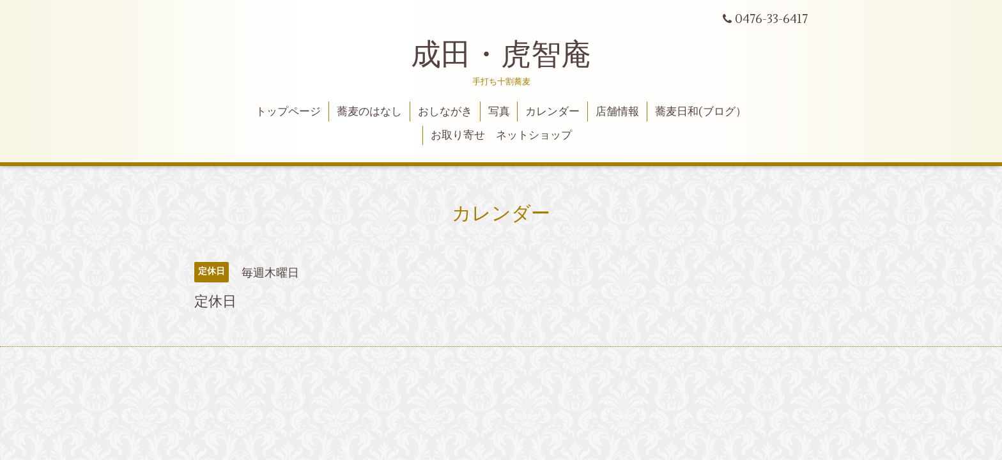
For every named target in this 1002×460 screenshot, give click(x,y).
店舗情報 (617, 112)
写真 (499, 112)
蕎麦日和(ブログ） (700, 112)
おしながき (445, 112)
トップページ (288, 112)
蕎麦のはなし (369, 112)
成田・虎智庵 (501, 55)
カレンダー (552, 112)
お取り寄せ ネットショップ (501, 135)
